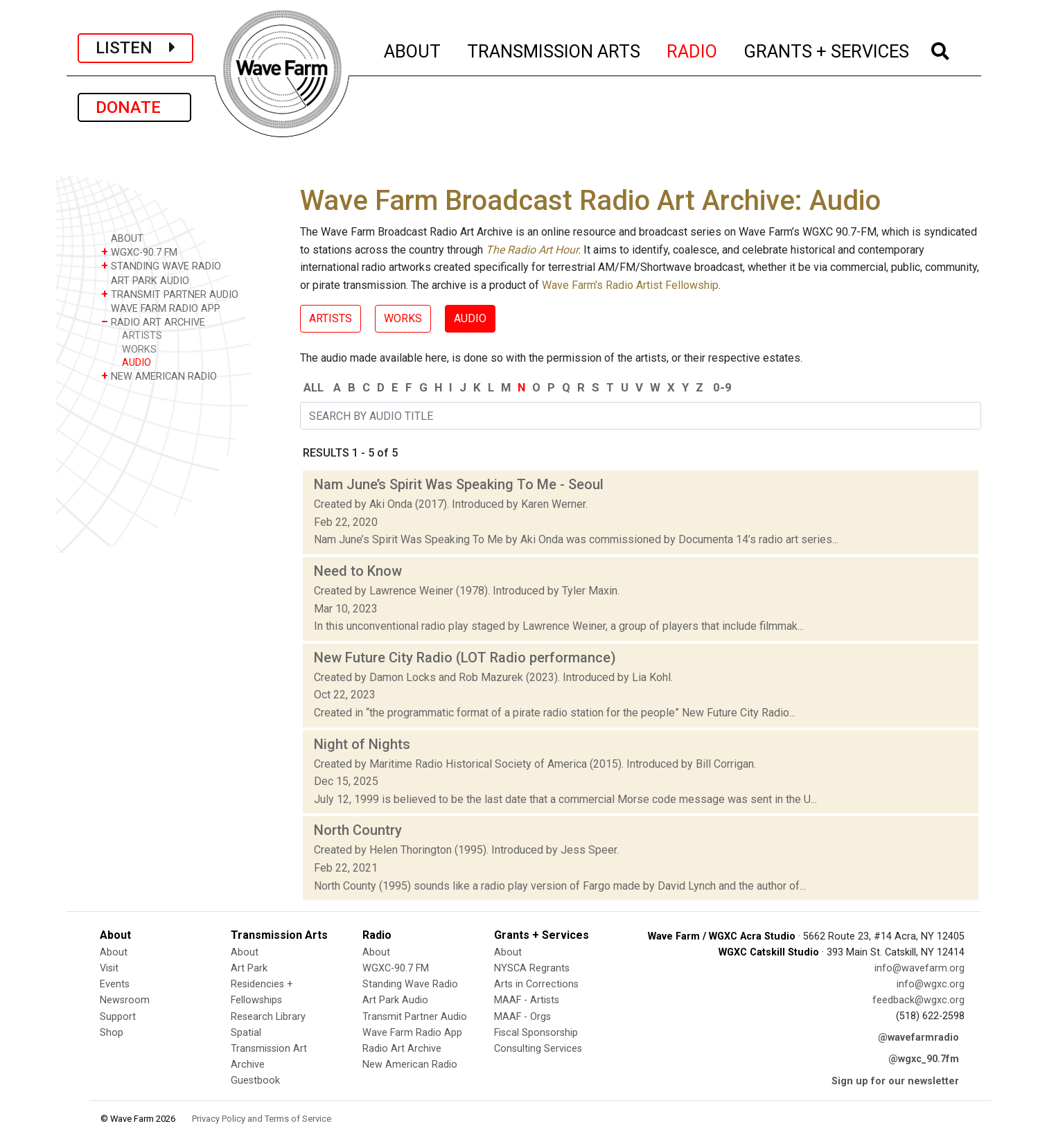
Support (118, 1017)
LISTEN (135, 48)
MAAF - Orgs (522, 1017)
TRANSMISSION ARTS (554, 49)
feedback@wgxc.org (918, 1000)
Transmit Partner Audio (414, 1017)
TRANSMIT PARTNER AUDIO (169, 294)
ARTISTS (142, 336)
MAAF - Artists (526, 1000)
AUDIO (136, 363)
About (113, 952)
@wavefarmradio (918, 1037)
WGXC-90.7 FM (139, 251)
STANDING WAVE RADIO (161, 265)
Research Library (268, 1017)
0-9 (722, 387)
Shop (111, 1033)
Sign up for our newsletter (895, 1081)
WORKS (139, 349)
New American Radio (409, 1064)
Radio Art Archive (401, 1049)
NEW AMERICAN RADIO (159, 375)
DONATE (134, 107)
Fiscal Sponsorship (536, 1033)
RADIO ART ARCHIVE (153, 321)
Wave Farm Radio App (412, 1033)
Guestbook (255, 1080)
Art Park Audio (395, 1000)
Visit (109, 968)
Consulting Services (538, 1049)
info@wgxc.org (931, 984)
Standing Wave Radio (410, 984)
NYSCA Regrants (532, 968)
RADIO (692, 49)
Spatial (246, 1033)
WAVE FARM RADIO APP (160, 308)
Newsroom (125, 1000)
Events (115, 984)
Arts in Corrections (536, 984)
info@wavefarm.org (919, 968)
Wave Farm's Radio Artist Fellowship (630, 285)
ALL (313, 387)
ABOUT (413, 49)
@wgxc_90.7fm (923, 1059)
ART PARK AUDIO (145, 280)
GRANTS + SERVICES (827, 49)
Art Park (249, 968)
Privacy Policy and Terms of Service (261, 1118)
